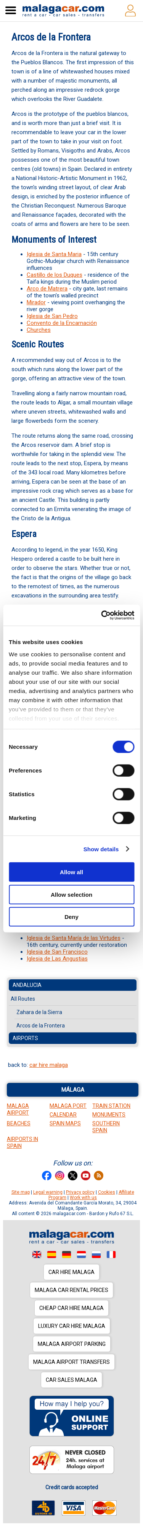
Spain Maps (65, 1123)
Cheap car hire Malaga (71, 1308)
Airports (25, 1038)
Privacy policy (80, 1192)
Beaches (19, 1123)
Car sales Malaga (71, 1380)
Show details (101, 849)
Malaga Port (68, 1106)
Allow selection (71, 894)
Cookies (106, 1192)
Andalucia (27, 985)
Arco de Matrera (47, 288)
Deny (71, 917)
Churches (39, 329)
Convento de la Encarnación (62, 323)
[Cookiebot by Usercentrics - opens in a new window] (101, 615)
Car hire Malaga (71, 1272)
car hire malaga (48, 1064)
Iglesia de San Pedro (52, 316)
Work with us (83, 1197)
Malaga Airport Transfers (71, 1362)
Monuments (108, 1115)
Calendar (63, 1115)
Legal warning (48, 1192)
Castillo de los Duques (54, 274)
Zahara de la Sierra (39, 1012)
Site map (20, 1192)
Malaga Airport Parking (72, 1344)
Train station (111, 1106)
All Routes (23, 999)
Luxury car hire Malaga (71, 1326)
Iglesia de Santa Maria (54, 254)
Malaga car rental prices (71, 1290)
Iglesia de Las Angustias (57, 958)
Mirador (36, 302)
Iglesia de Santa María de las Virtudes (74, 938)
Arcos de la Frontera (40, 1026)
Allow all (71, 872)
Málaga (72, 1089)
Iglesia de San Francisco (57, 951)
